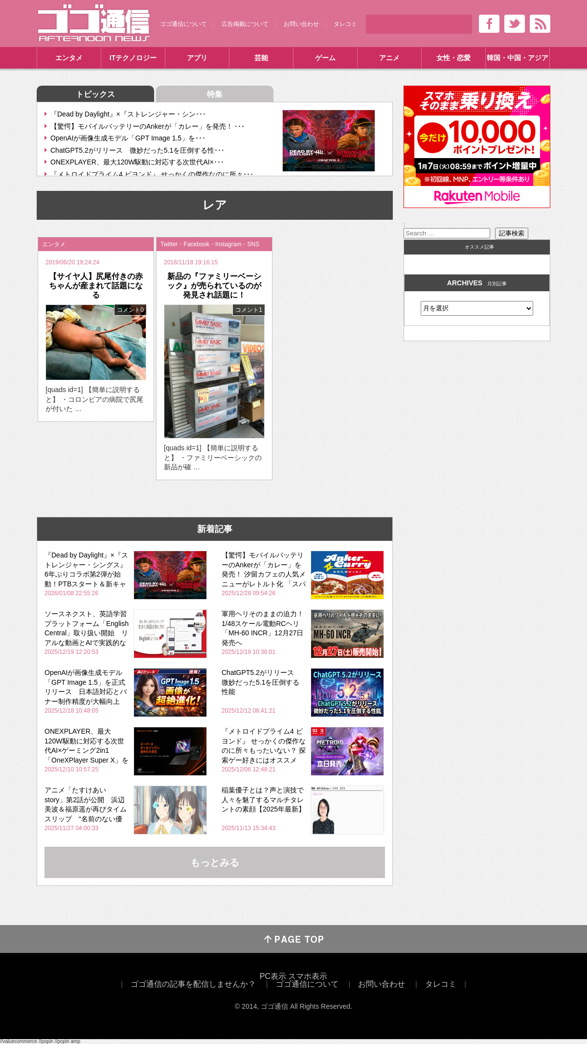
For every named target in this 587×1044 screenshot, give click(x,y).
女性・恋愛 (453, 58)
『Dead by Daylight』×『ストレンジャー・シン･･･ (128, 114)
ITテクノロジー (133, 58)
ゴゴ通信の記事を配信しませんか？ (193, 984)
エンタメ (69, 58)
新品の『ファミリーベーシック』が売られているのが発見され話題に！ (214, 285)
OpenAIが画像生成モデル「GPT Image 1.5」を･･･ (127, 138)
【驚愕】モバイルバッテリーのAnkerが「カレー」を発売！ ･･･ (147, 126)
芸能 (261, 58)
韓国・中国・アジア (517, 58)
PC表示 (273, 976)
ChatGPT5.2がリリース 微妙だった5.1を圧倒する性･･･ (137, 150)
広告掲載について (245, 24)
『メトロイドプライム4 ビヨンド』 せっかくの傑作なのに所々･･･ (151, 174)
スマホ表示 (307, 976)
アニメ (389, 58)
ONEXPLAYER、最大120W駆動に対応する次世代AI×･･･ (137, 162)
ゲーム (325, 58)
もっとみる (214, 862)
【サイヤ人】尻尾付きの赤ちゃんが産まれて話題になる (96, 285)
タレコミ (345, 24)
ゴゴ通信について (183, 24)
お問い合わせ (301, 24)
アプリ (197, 58)
